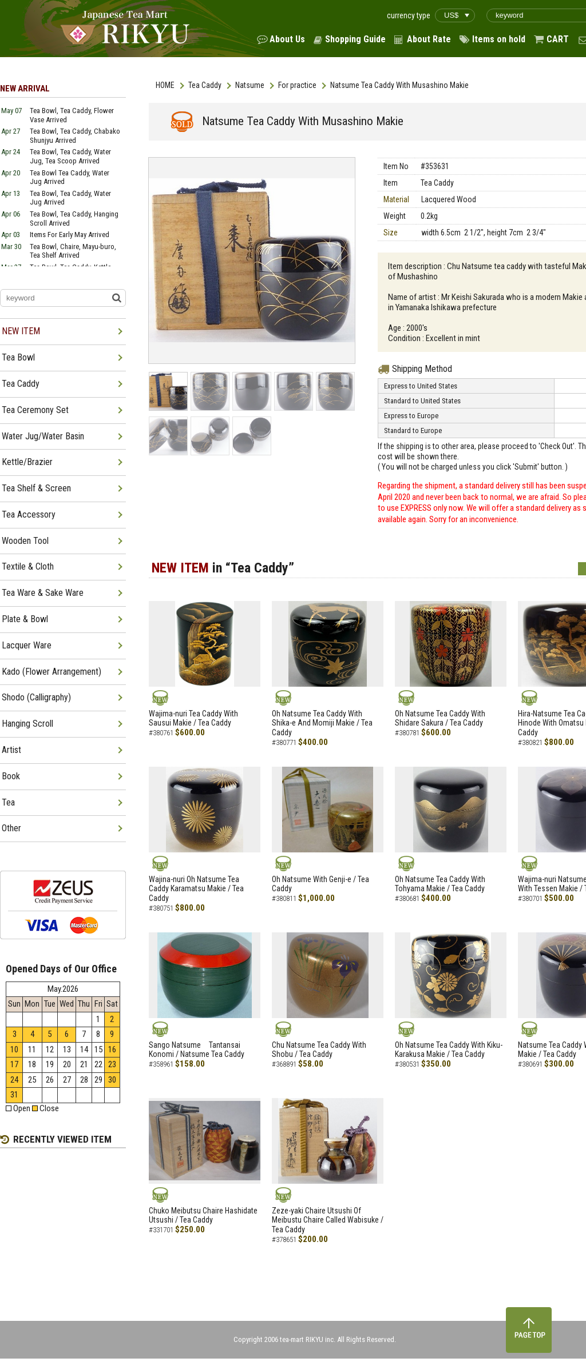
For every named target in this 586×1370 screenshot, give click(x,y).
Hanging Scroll (27, 723)
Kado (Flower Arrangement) (51, 671)
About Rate (429, 39)
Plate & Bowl (25, 619)
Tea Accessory (29, 514)
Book (11, 776)
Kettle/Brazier (27, 461)
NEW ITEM (21, 331)
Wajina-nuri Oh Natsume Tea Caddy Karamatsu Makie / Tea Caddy (196, 889)
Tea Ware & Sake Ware (43, 592)
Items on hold (498, 39)
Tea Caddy (204, 85)
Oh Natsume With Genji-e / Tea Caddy (320, 884)
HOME (165, 85)
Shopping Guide (355, 39)
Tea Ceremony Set (35, 409)
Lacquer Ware (27, 645)
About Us (287, 39)
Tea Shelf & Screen (36, 488)
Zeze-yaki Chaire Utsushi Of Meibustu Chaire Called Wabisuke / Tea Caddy (327, 1220)
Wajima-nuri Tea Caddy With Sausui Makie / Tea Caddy (193, 718)
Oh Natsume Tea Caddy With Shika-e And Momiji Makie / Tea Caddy (322, 723)
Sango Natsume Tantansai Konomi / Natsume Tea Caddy (196, 1049)
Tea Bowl (18, 357)
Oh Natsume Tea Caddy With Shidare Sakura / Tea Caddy (440, 718)
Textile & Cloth (28, 566)
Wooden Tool (25, 540)
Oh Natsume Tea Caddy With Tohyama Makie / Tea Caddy (440, 884)
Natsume (249, 85)
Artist (11, 749)
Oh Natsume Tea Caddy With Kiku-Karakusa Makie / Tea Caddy (448, 1049)
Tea (8, 802)
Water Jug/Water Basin (43, 436)
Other (11, 828)
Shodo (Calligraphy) (36, 697)
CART (558, 39)
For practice (297, 85)
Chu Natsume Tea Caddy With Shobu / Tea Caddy (319, 1049)
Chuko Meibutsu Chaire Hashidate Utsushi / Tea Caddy (203, 1215)
